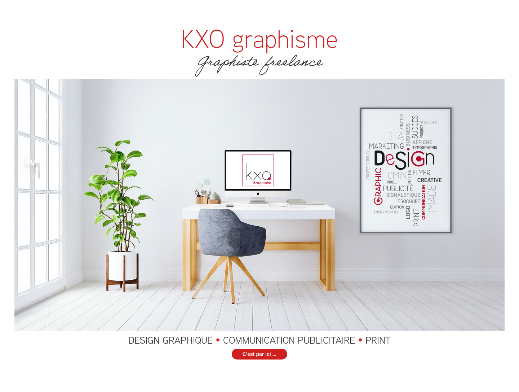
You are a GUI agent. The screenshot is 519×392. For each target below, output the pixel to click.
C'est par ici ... (259, 354)
